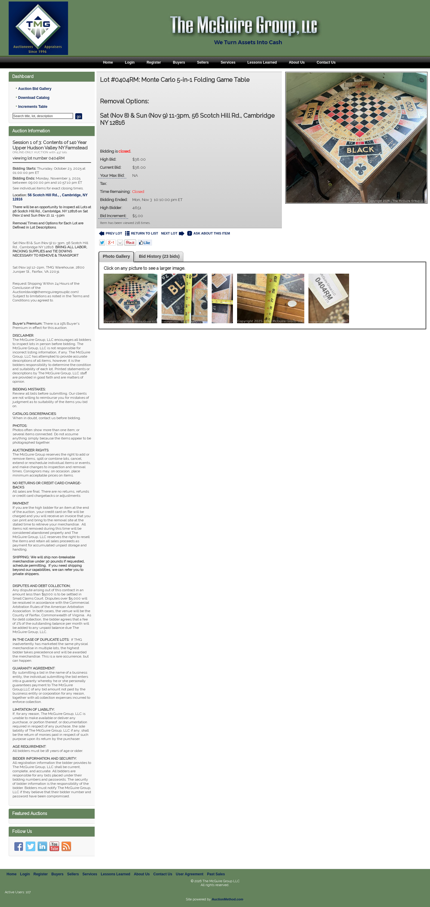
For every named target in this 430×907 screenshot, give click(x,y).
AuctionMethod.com (227, 899)
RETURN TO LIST (141, 233)
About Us (297, 62)
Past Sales (216, 874)
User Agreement (189, 874)
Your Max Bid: (112, 175)
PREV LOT (110, 233)
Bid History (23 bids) (159, 256)
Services (228, 62)
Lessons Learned (262, 62)
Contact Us (326, 62)
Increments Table (32, 107)
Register (154, 62)
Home (108, 62)
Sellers (203, 62)
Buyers (179, 62)
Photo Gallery (116, 256)
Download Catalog (34, 98)
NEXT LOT (172, 233)
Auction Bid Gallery (34, 89)
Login (130, 62)
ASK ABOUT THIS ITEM (208, 233)
